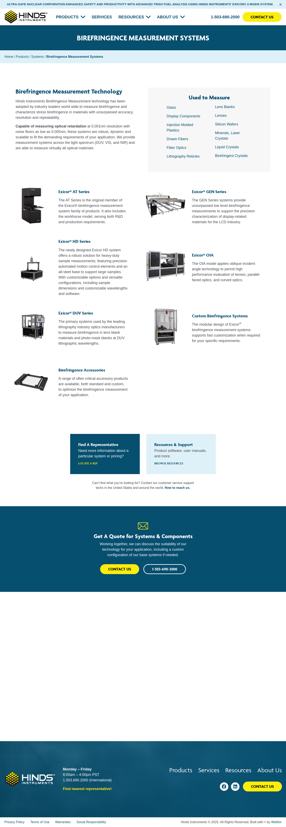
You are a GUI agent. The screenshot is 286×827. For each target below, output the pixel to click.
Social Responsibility (91, 822)
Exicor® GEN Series (209, 191)
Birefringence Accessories (81, 369)
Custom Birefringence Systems (220, 315)
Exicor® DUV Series (75, 313)
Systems (37, 56)
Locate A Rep (87, 463)
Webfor (276, 822)
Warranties (63, 822)
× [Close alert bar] (280, 4)
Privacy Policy (14, 822)
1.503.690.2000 (75, 780)
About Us (167, 17)
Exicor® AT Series (74, 191)
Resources (131, 17)
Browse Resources (168, 463)
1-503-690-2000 (225, 17)
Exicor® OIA (203, 255)
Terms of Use (39, 822)
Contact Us (262, 17)
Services (102, 17)
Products (67, 17)
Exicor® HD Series (74, 241)
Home (8, 56)
